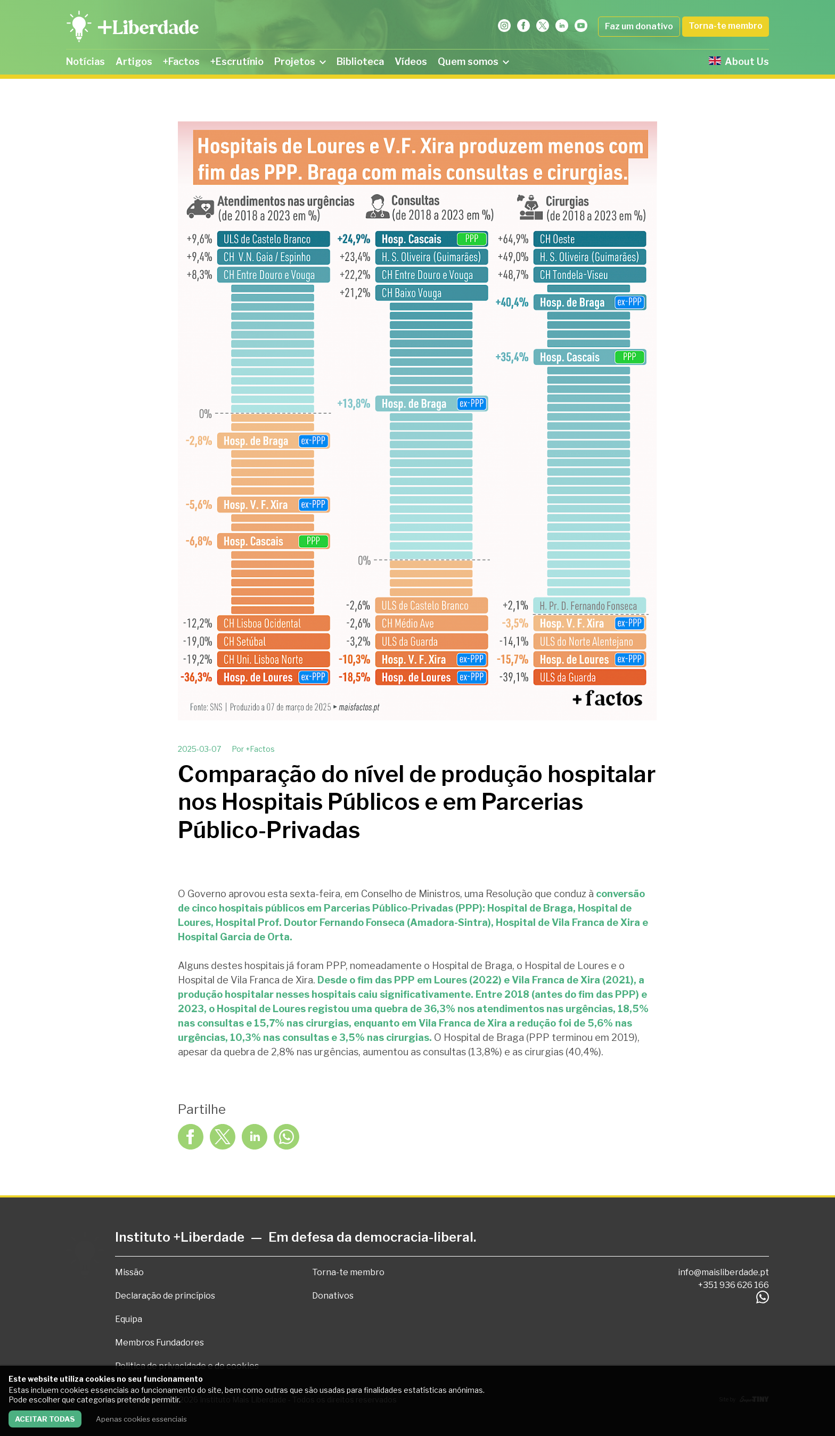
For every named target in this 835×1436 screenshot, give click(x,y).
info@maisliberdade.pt (723, 1272)
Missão (129, 1272)
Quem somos (473, 61)
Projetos (300, 61)
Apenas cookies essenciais (141, 1419)
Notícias (85, 61)
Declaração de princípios (165, 1296)
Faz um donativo (639, 26)
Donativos (333, 1296)
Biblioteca (360, 61)
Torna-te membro (726, 26)
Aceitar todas (45, 1419)
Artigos (134, 61)
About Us (739, 61)
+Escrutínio (237, 61)
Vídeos (411, 61)
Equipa (128, 1319)
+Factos (181, 61)
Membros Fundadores (159, 1342)
